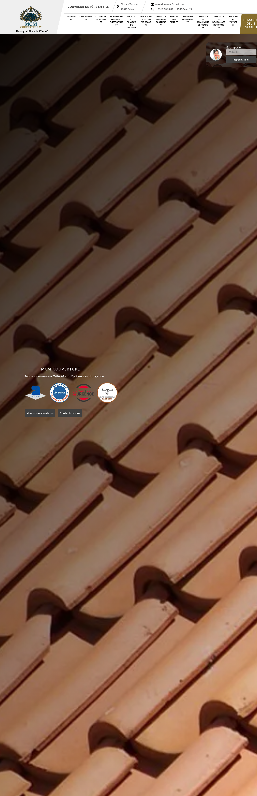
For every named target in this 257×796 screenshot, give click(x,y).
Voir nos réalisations (40, 413)
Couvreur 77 (71, 18)
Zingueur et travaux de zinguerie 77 (131, 23)
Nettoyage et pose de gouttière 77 (161, 20)
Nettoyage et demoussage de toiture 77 (218, 22)
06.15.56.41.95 (184, 9)
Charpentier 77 (86, 18)
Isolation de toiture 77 (233, 20)
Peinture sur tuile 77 (174, 19)
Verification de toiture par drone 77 (146, 20)
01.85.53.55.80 (165, 9)
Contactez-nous (70, 413)
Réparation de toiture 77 (187, 19)
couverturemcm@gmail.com (169, 4)
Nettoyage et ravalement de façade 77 (203, 22)
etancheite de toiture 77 (100, 19)
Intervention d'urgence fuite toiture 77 (116, 20)
